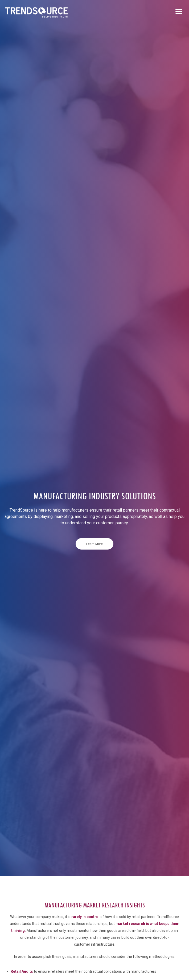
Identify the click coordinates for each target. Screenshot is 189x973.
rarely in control (85, 917)
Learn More (94, 544)
